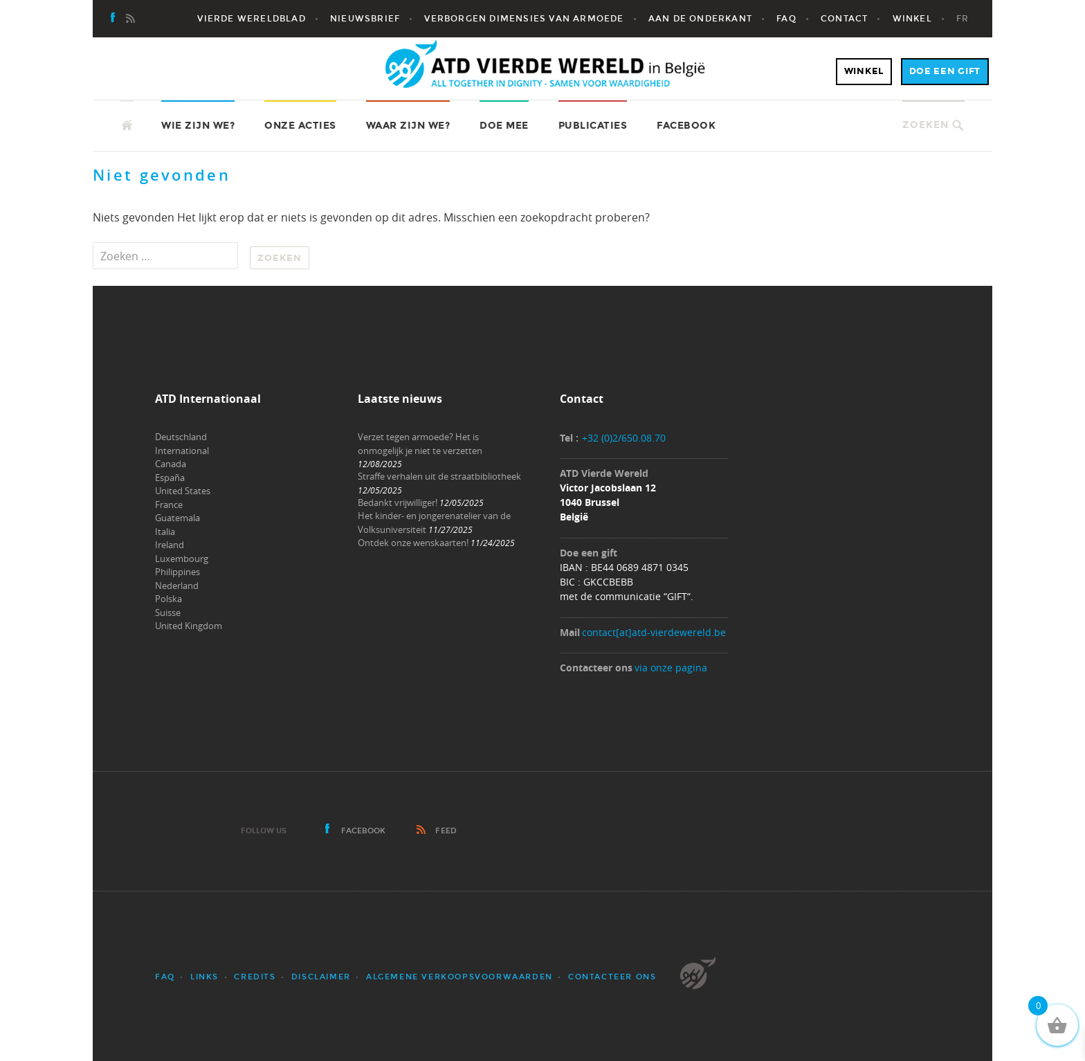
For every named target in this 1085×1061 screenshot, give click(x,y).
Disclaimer (321, 976)
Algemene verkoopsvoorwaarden (459, 976)
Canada (170, 463)
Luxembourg (181, 558)
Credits (254, 976)
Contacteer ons (612, 976)
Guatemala (177, 517)
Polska (168, 598)
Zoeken (925, 125)
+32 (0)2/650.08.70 (624, 437)
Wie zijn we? (198, 126)
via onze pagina (671, 667)
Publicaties (593, 126)
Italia (165, 531)
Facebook (686, 126)
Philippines (177, 571)
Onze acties (300, 126)
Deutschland (181, 436)
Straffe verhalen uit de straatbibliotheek (439, 476)
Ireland (169, 544)
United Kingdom (188, 625)
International (182, 450)
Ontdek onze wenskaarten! (413, 542)
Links (204, 976)
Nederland (177, 585)
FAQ (165, 976)
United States (182, 490)
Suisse (168, 612)
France (169, 504)
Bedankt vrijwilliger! (397, 502)
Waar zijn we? (408, 126)
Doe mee (504, 126)
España (170, 477)
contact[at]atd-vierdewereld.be (654, 632)
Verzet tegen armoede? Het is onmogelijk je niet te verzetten (420, 443)
